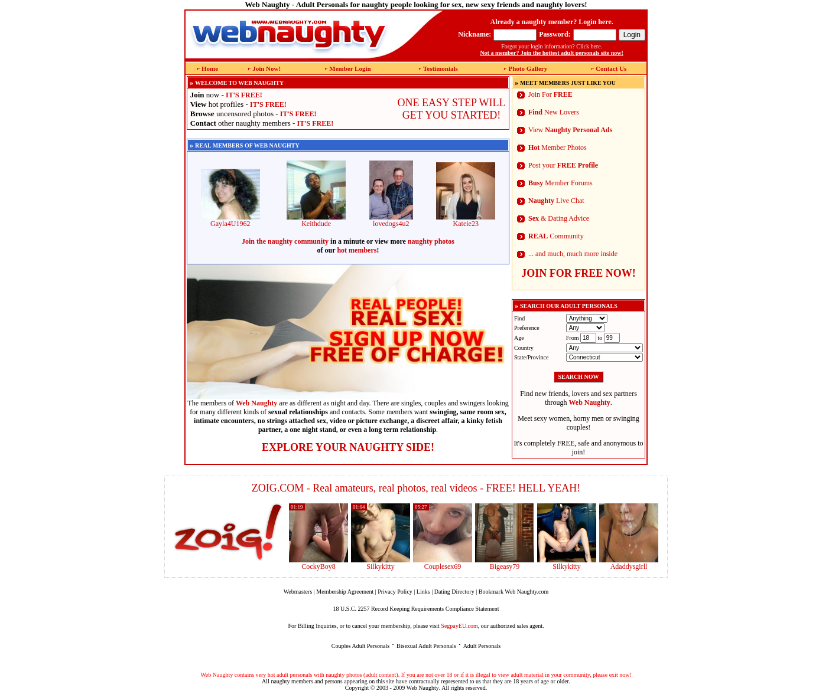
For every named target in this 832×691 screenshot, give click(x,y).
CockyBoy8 (318, 566)
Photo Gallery (527, 68)
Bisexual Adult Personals (426, 646)
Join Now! (266, 68)
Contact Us (611, 68)
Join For (550, 94)
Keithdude (316, 220)
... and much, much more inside (573, 254)
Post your (563, 165)
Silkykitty (380, 566)
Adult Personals (482, 646)
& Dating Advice (558, 218)
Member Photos (557, 147)
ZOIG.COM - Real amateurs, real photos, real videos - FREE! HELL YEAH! (416, 488)
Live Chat (556, 201)
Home (210, 68)
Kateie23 (465, 220)
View (570, 130)
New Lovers (553, 112)
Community (556, 236)
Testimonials (440, 68)
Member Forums (560, 183)
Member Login (349, 68)
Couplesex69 (443, 566)
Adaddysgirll (629, 566)
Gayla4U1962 (230, 220)
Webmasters (298, 591)
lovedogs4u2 (391, 220)
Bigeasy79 (505, 566)
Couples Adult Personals (360, 646)
